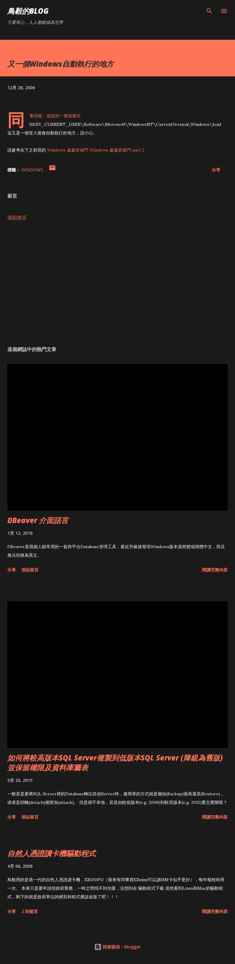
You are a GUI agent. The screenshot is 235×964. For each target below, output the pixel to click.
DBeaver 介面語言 (37, 520)
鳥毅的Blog (28, 11)
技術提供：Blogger (117, 947)
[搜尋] (209, 11)
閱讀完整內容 (215, 570)
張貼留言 (17, 217)
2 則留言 (29, 911)
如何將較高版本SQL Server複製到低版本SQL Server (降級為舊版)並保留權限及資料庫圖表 (115, 762)
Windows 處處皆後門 (67, 150)
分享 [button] (216, 170)
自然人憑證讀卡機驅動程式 (51, 853)
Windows (32, 170)
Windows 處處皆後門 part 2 (117, 150)
